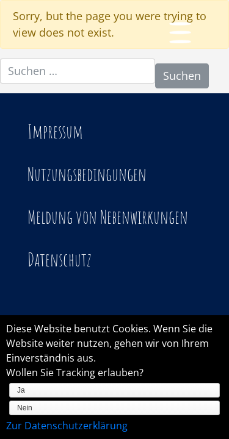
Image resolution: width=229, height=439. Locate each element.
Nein (24, 408)
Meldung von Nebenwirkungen (107, 216)
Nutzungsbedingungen (87, 174)
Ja (21, 390)
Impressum (55, 131)
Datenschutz (59, 259)
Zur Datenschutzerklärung (67, 425)
